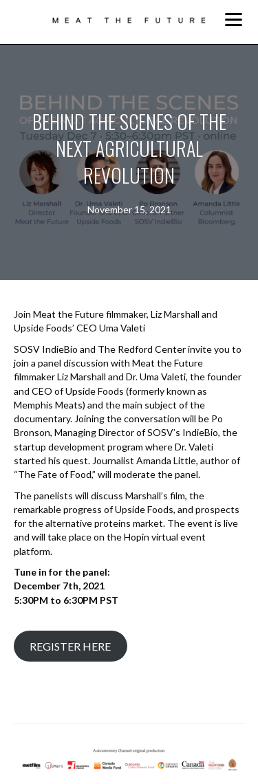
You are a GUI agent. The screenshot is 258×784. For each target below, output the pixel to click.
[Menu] (233, 20)
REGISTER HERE (70, 646)
